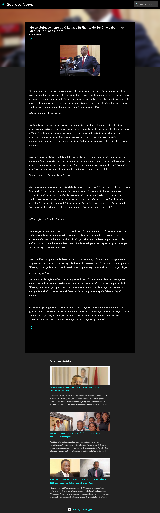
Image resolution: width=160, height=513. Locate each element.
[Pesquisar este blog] (145, 4)
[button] (30, 39)
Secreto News (20, 4)
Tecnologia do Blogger (80, 509)
